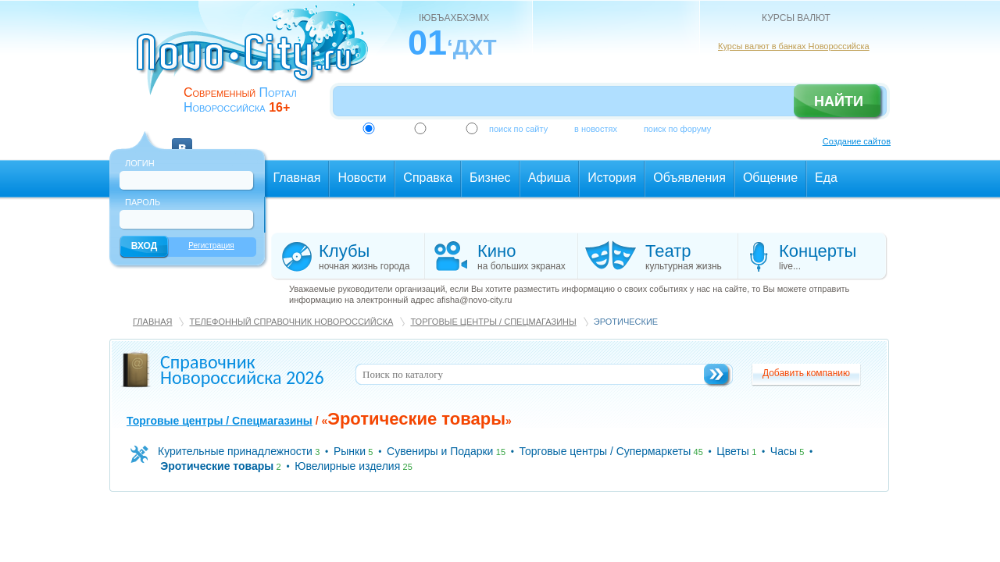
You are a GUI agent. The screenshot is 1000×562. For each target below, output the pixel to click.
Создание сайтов (857, 141)
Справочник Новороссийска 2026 (242, 369)
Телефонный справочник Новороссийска (291, 321)
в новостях (595, 128)
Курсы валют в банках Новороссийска (794, 46)
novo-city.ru (257, 61)
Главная (152, 321)
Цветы (732, 451)
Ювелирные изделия (347, 466)
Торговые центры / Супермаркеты (605, 451)
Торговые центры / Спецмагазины (493, 321)
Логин (140, 163)
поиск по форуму (677, 128)
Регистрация (211, 245)
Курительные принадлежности (235, 451)
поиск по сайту (518, 128)
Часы (783, 451)
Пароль (142, 202)
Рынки (350, 451)
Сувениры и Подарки (440, 451)
